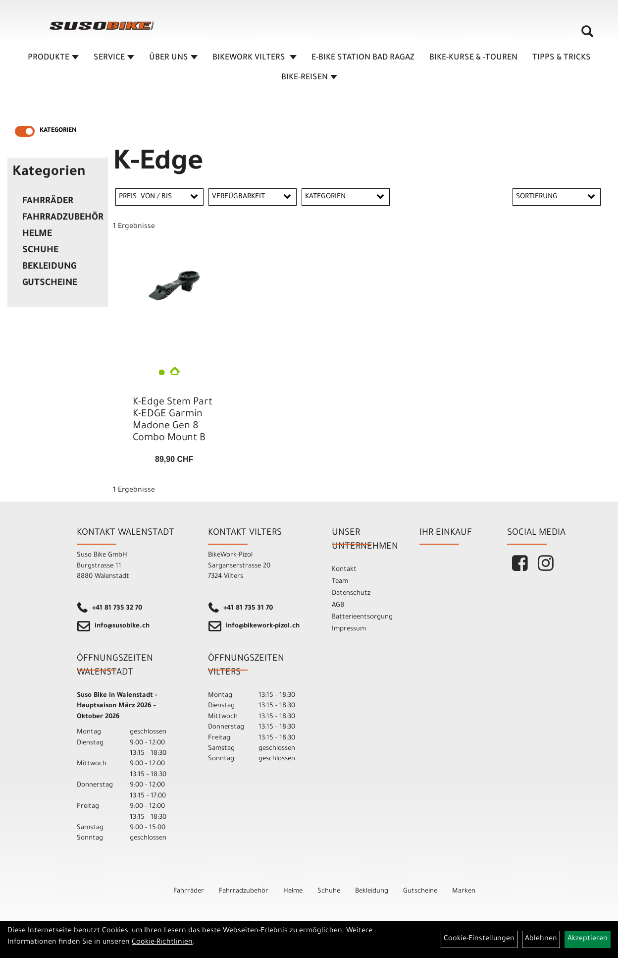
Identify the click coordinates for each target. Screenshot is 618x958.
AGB (338, 605)
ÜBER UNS (173, 58)
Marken (463, 891)
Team (340, 581)
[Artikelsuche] (587, 35)
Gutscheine (49, 283)
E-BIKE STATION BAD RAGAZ (362, 58)
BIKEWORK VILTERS (254, 58)
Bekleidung (49, 267)
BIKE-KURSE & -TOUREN (473, 58)
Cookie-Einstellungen (479, 939)
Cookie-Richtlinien (162, 943)
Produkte (53, 58)
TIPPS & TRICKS (561, 58)
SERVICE (114, 58)
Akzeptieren (587, 939)
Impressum (349, 629)
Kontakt (344, 569)
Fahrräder (47, 202)
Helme (37, 234)
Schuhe (40, 251)
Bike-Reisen (309, 77)
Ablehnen (541, 939)
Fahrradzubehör (62, 218)
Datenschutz (351, 593)
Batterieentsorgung (362, 617)
